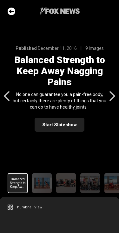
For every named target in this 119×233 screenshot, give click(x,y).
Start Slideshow (59, 124)
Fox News (60, 11)
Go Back (11, 11)
